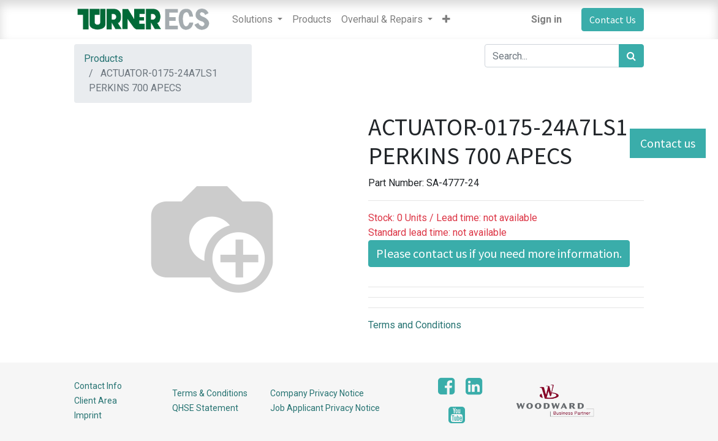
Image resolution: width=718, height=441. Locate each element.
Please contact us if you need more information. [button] (499, 253)
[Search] (631, 55)
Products (103, 58)
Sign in (546, 19)
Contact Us (612, 19)
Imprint (88, 415)
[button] (446, 19)
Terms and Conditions (414, 325)
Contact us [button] (667, 143)
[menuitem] (311, 19)
